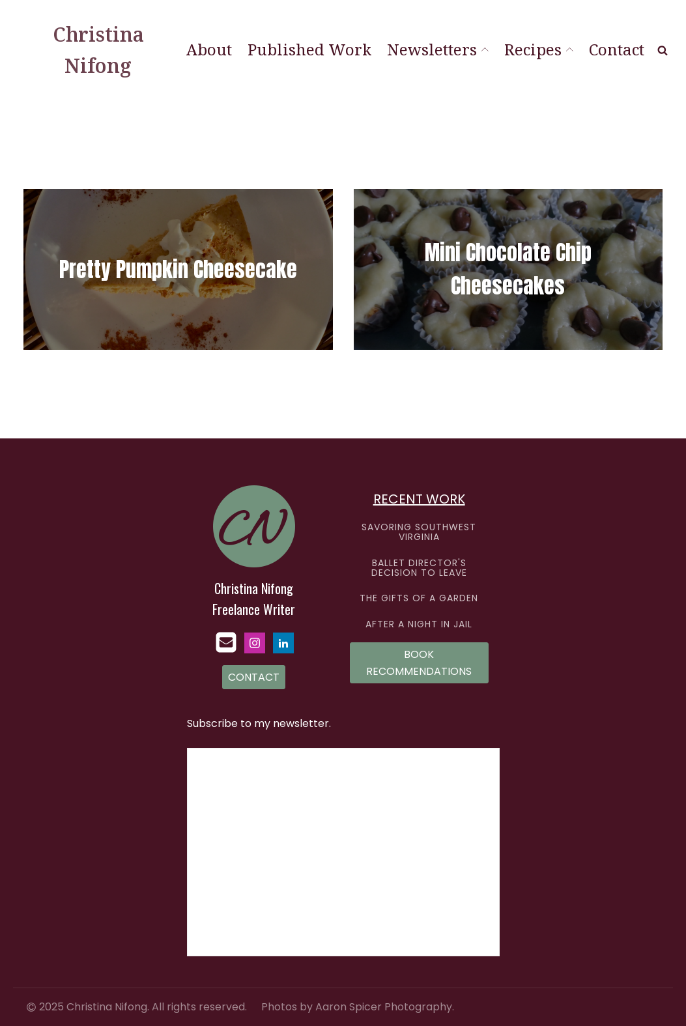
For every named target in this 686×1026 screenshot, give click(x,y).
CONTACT (253, 677)
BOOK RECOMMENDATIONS (419, 663)
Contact (616, 49)
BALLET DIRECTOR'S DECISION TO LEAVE (419, 568)
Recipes (538, 49)
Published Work (309, 49)
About (209, 49)
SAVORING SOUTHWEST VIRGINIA (419, 532)
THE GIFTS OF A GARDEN (419, 598)
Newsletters (438, 49)
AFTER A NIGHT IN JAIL (418, 624)
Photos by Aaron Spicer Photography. (357, 1007)
